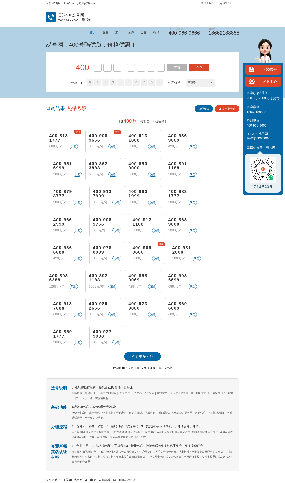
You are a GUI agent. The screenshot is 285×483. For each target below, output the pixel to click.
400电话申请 (127, 424)
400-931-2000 (217, 222)
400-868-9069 (138, 250)
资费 (105, 32)
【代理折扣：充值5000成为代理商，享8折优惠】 (142, 312)
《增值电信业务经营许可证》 (136, 460)
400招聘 (192, 450)
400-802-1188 (99, 250)
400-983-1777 (99, 194)
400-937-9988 (217, 278)
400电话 (90, 424)
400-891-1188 (138, 166)
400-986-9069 (178, 138)
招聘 (156, 32)
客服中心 (270, 82)
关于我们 (207, 3)
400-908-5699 (178, 250)
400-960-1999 (59, 194)
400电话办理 (107, 424)
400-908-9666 (99, 138)
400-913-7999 (217, 166)
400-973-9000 (99, 278)
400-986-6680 (99, 222)
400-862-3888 (59, 166)
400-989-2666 (59, 278)
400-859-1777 (178, 278)
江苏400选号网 (73, 424)
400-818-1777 (59, 138)
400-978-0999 (138, 222)
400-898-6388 (59, 250)
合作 (144, 32)
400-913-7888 (217, 250)
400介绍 (226, 3)
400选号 (270, 70)
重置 (177, 67)
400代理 (173, 450)
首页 (93, 32)
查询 (199, 67)
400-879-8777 (178, 166)
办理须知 (204, 108)
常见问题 (136, 450)
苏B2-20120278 (162, 460)
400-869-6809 (138, 278)
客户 (131, 32)
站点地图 (210, 450)
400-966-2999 (138, 194)
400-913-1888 (138, 138)
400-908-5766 (178, 194)
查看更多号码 (142, 301)
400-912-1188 (217, 194)
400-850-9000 (99, 166)
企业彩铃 (155, 450)
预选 (73, 146)
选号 (118, 32)
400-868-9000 (59, 222)
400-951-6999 (217, 138)
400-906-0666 (178, 222)
